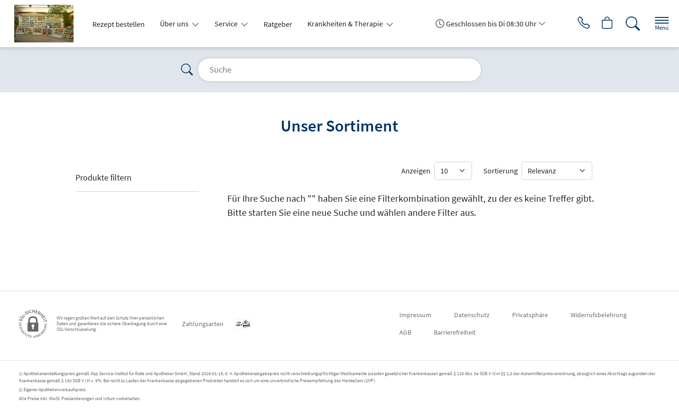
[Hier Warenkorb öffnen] (601, 23)
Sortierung (500, 170)
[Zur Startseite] (47, 23)
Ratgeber (278, 24)
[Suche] (627, 23)
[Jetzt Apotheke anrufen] (575, 23)
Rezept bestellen (118, 24)
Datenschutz (471, 315)
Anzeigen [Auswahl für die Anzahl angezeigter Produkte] (416, 170)
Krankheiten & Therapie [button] (345, 23)
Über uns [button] (175, 23)
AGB (405, 332)
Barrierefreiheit (455, 332)
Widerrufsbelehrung (599, 315)
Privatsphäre (530, 315)
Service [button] (227, 23)
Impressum (415, 315)
